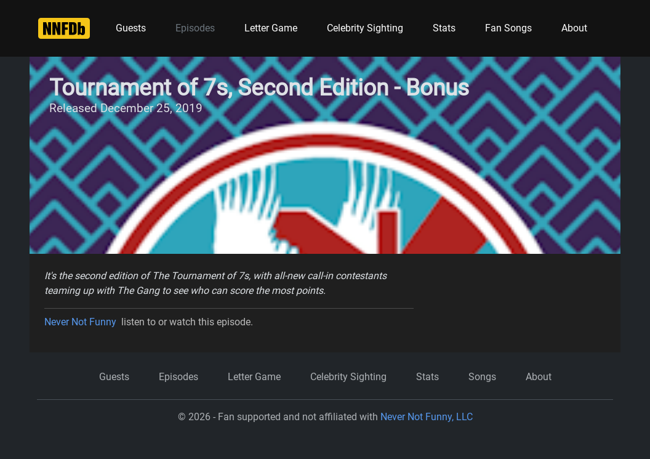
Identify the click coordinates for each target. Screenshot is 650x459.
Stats (444, 28)
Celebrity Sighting (365, 28)
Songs (482, 377)
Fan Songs (508, 28)
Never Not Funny (80, 322)
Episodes (195, 28)
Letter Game (270, 28)
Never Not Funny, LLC (426, 417)
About (574, 28)
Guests (131, 28)
